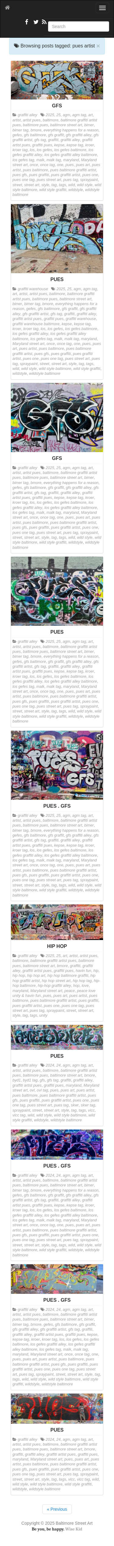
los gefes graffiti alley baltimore (70, 155)
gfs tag (40, 140)
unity (43, 1015)
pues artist (28, 348)
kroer (89, 145)
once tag (47, 165)
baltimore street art (66, 125)
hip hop (18, 975)
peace (69, 991)
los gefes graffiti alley (30, 334)
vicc (91, 1110)
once (34, 165)
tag (54, 185)
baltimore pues (35, 125)
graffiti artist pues (27, 319)
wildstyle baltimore (44, 373)
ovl (32, 1090)
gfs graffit (56, 135)
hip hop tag (82, 981)
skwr (75, 1105)
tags (62, 185)
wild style (84, 185)
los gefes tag (23, 160)
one (60, 165)
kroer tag (20, 150)
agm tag (79, 115)
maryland (71, 160)
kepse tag (75, 145)
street (17, 185)
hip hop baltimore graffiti (67, 975)
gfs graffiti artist (35, 314)
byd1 (16, 1080)
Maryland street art (28, 344)
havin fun (83, 971)
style (45, 185)
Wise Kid (73, 1529)
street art (32, 185)
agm (66, 115)
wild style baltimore (55, 369)
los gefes (44, 150)
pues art (83, 165)
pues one (90, 175)
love (85, 986)
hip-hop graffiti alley (54, 986)
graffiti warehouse (33, 289)
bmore (36, 130)
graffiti (53, 140)
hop (76, 986)
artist (16, 120)
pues (69, 165)
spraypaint (89, 180)
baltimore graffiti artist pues (53, 961)
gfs (42, 1080)
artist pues (31, 120)
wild (71, 185)
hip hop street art (56, 981)
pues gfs (19, 175)
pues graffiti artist (65, 175)
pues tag (70, 180)
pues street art (49, 180)
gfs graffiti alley (79, 135)
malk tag (54, 160)
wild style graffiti (52, 190)
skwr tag (88, 1105)
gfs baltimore (35, 135)
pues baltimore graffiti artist (73, 170)
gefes (17, 135)
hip (95, 971)
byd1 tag (30, 1080)
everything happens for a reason (70, 130)
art (90, 115)
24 (58, 1065)
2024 (50, 1065)
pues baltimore (35, 170)
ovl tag (42, 1090)
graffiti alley (27, 115)
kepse (59, 145)
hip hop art (36, 975)
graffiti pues (42, 145)
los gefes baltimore (70, 150)
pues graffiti (39, 175)
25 (58, 115)
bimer (89, 125)
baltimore (50, 120)
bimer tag (20, 130)
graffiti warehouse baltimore (36, 324)
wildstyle (75, 190)
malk (40, 160)
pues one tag (23, 180)
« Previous (57, 1509)
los (32, 150)
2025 (50, 115)
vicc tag (19, 1115)
